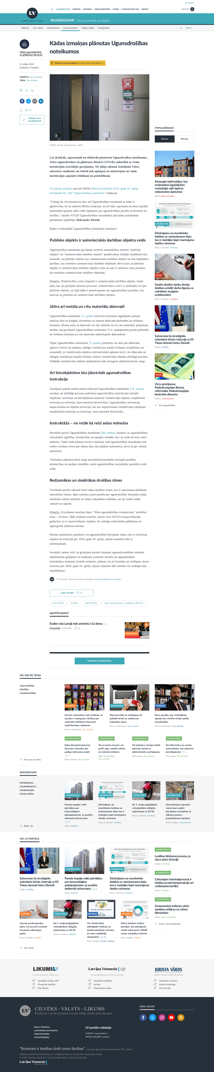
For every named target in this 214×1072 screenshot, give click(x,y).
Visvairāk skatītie (46, 984)
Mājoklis (74, 826)
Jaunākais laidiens (103, 981)
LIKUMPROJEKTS (28, 787)
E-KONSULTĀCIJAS (130, 9)
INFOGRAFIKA (27, 783)
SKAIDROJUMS (27, 790)
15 (81, 593)
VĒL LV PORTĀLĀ (29, 839)
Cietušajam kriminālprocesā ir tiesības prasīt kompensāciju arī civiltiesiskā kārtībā (174, 883)
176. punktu (137, 388)
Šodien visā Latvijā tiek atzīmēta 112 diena (76, 623)
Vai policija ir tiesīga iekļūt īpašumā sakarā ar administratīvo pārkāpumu (146, 748)
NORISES (76, 9)
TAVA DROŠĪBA (27, 686)
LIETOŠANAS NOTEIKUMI (46, 1031)
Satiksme (151, 816)
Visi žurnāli (165, 988)
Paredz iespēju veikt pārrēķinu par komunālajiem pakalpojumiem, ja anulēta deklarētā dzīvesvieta (79, 811)
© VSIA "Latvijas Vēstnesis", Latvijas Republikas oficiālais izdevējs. (53, 1058)
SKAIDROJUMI (63, 9)
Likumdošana (168, 399)
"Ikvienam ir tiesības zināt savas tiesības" (52, 1049)
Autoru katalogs (167, 984)
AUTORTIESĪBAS (41, 1037)
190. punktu (108, 432)
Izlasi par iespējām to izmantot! (107, 579)
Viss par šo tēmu (32, 759)
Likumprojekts (36, 77)
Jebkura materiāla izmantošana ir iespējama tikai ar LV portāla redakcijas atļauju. (61, 1054)
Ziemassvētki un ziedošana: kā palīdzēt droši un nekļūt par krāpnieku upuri (126, 718)
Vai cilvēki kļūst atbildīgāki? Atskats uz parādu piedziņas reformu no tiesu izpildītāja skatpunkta (100, 930)
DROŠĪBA (24, 690)
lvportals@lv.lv (101, 1033)
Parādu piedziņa (108, 941)
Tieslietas (174, 248)
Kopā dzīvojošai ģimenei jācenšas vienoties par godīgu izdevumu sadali (77, 748)
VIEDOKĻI (87, 9)
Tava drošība (32, 80)
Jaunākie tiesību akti (48, 981)
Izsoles (97, 984)
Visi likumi (43, 988)
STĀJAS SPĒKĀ (27, 794)
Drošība (74, 603)
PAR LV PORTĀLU (42, 1027)
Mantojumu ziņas (102, 988)
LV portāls (55, 628)
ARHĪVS (144, 9)
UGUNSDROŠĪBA (28, 693)
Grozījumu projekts (61, 188)
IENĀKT (190, 3)
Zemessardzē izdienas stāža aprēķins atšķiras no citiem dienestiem (172, 909)
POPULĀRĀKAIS (164, 128)
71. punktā (87, 316)
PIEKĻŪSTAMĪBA (41, 1034)
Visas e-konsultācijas (170, 924)
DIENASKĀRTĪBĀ (102, 9)
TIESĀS (116, 9)
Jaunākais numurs (168, 981)
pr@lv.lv (106, 1037)
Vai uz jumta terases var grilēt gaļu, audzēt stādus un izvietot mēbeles (111, 748)
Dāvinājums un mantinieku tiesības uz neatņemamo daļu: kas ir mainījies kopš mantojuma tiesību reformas (112, 811)
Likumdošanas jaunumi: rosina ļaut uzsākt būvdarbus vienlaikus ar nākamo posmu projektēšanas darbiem (178, 811)
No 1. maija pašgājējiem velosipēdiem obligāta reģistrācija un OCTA (144, 808)
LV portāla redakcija (98, 1027)
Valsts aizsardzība (168, 917)
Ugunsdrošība (91, 603)
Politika (165, 347)
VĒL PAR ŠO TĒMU (30, 675)
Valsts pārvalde (167, 196)
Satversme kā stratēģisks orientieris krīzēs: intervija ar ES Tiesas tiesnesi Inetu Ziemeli (174, 339)
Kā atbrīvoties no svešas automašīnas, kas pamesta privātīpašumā (180, 748)
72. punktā (95, 342)
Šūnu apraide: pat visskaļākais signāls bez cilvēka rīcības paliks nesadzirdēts (172, 718)
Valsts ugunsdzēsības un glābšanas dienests (123, 603)
